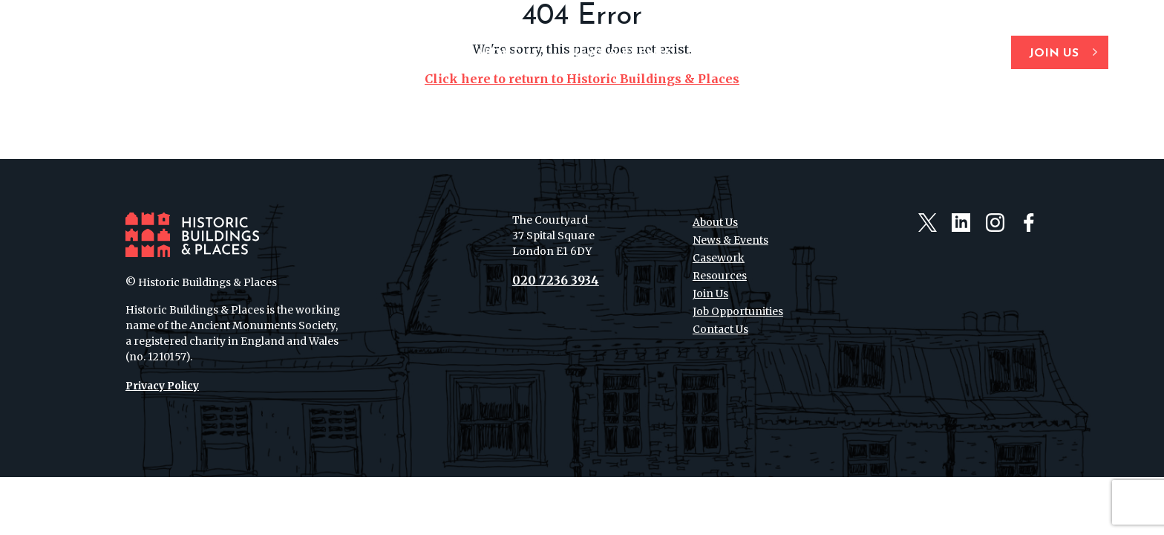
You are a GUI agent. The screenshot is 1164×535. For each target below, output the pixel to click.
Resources (837, 53)
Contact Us (942, 53)
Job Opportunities (738, 311)
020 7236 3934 (555, 280)
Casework (736, 53)
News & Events (619, 53)
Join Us (1054, 53)
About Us (507, 53)
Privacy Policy (162, 385)
